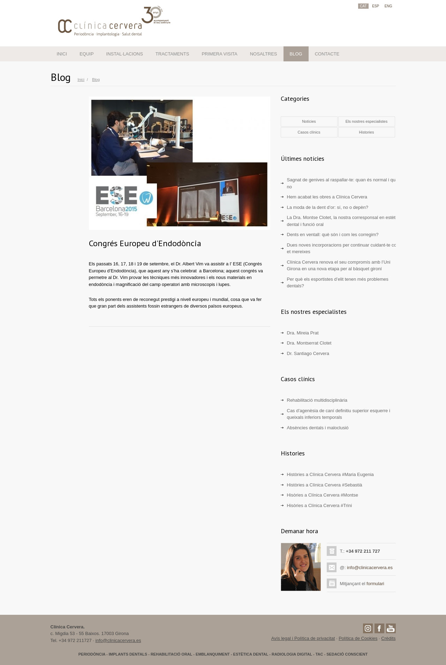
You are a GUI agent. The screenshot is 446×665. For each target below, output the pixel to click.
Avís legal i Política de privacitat (303, 638)
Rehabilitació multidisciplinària (317, 400)
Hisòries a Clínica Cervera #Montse (322, 495)
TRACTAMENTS (172, 53)
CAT (363, 6)
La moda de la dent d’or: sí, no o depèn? (327, 207)
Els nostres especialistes (366, 121)
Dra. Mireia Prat (303, 332)
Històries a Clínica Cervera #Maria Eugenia (330, 474)
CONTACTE (327, 53)
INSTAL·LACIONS (124, 53)
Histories (366, 132)
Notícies (309, 121)
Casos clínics (309, 132)
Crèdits (388, 638)
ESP (375, 6)
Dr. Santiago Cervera (308, 353)
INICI (62, 53)
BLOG (296, 53)
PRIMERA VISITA (219, 53)
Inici (81, 79)
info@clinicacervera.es (370, 567)
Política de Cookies (358, 638)
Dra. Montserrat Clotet (309, 343)
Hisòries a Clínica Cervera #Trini (319, 505)
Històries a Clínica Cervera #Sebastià (324, 485)
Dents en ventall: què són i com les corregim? (333, 234)
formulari (375, 583)
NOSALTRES (263, 53)
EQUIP (86, 53)
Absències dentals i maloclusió (318, 427)
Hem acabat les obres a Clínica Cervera (327, 196)
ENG (388, 6)
